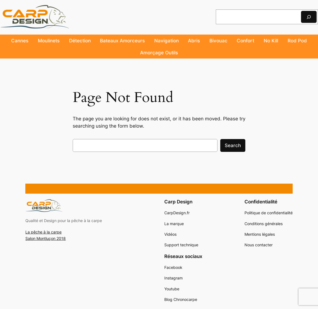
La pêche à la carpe (43, 232)
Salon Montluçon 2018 (45, 238)
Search (233, 145)
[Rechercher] (309, 17)
